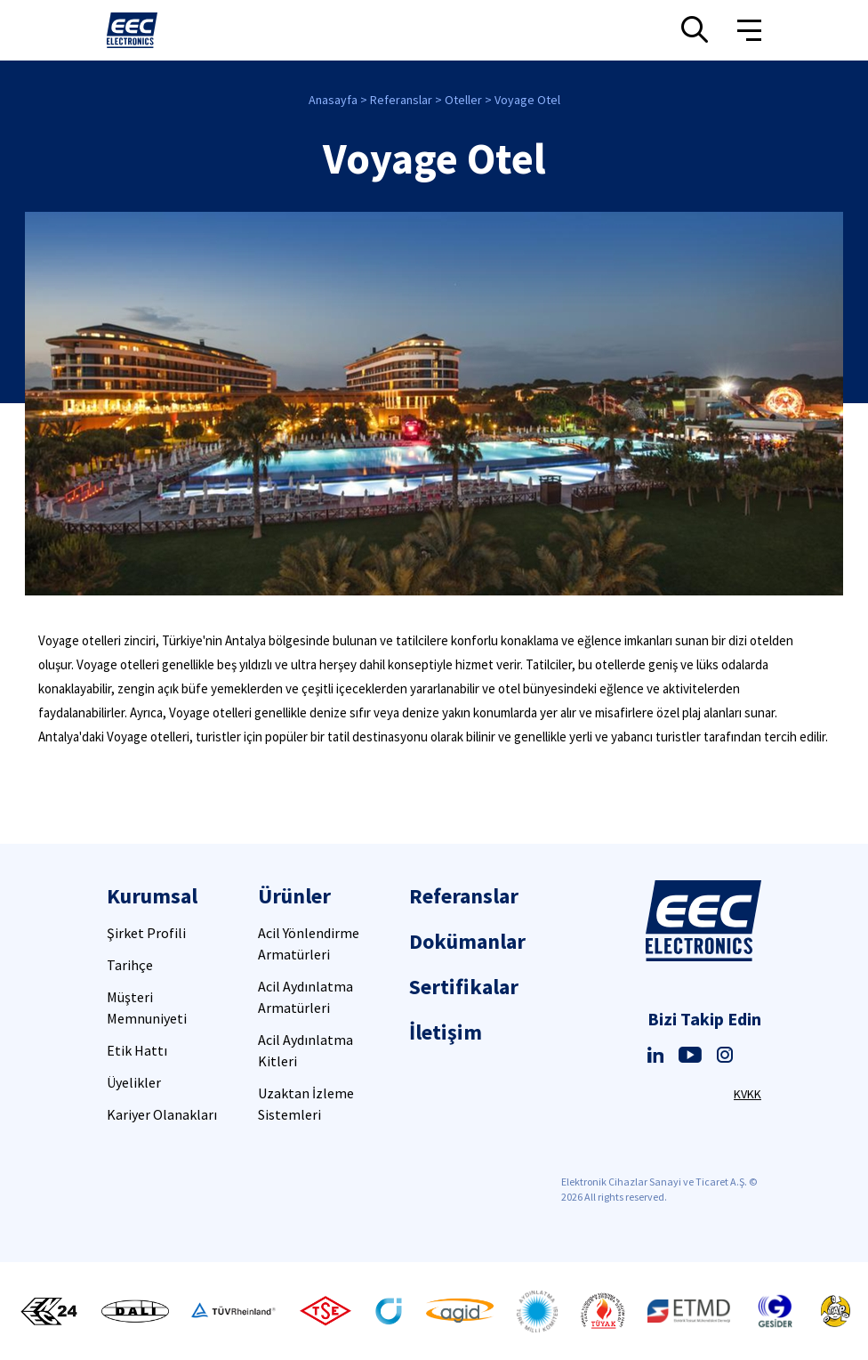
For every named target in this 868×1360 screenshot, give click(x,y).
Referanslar (401, 100)
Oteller (463, 100)
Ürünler (294, 896)
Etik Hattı (137, 1050)
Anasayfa (333, 100)
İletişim (445, 1032)
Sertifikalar (463, 986)
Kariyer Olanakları (162, 1114)
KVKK (747, 1094)
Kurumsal (152, 896)
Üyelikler (134, 1082)
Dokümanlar (467, 941)
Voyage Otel (527, 100)
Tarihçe (130, 965)
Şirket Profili (146, 933)
